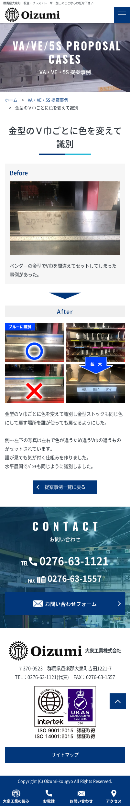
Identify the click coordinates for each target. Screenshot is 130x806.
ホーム (11, 100)
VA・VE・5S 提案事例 (48, 100)
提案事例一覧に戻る (65, 486)
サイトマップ (65, 754)
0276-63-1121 (74, 560)
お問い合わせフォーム (64, 603)
